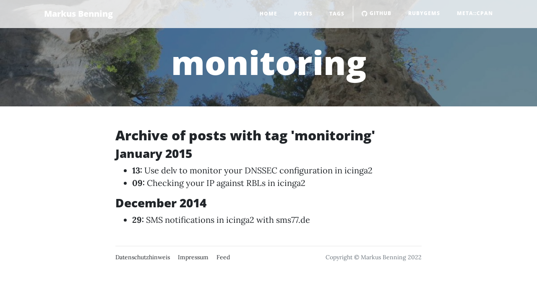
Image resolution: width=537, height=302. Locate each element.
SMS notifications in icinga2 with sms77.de (228, 219)
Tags (336, 13)
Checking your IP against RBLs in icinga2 (226, 183)
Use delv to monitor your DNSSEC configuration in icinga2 (258, 170)
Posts (303, 13)
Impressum (193, 257)
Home (268, 13)
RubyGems (424, 13)
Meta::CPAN (475, 13)
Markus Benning (78, 13)
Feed (223, 257)
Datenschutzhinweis (142, 257)
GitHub (376, 13)
